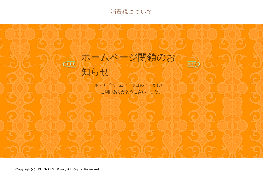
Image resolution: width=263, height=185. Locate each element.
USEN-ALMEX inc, (51, 169)
